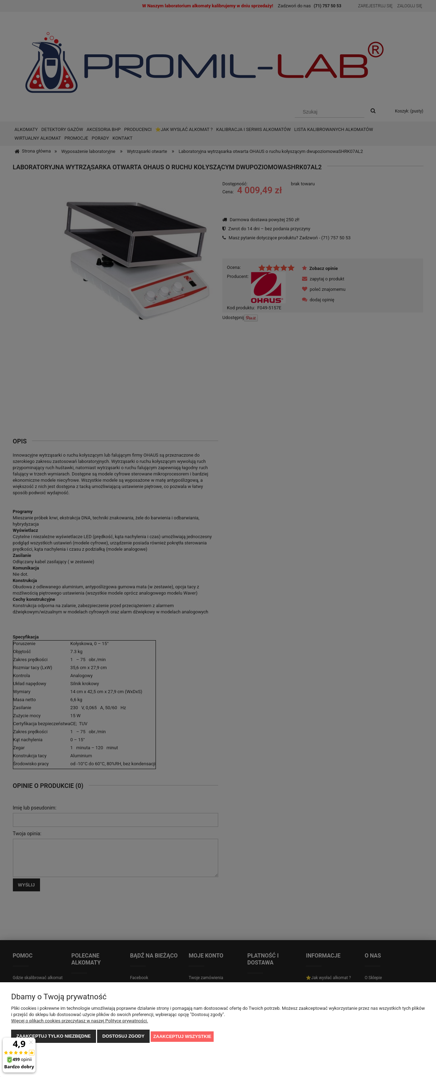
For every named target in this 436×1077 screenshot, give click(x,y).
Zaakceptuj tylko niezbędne (53, 1036)
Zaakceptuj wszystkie (182, 1036)
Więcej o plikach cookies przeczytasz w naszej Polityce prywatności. (79, 1021)
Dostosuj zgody (123, 1036)
